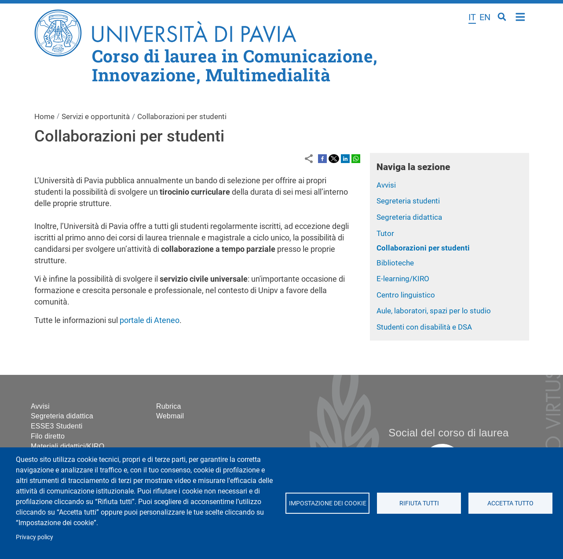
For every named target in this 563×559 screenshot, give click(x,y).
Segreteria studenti (408, 200)
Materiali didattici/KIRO (68, 446)
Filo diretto (48, 436)
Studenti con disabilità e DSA (424, 327)
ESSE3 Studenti (57, 426)
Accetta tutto (510, 503)
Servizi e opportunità (96, 116)
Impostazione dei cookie (327, 503)
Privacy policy (34, 537)
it (472, 17)
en (484, 17)
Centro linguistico (406, 294)
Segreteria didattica (409, 217)
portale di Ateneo (149, 320)
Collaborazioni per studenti (423, 247)
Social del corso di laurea (448, 433)
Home (520, 16)
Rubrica (168, 406)
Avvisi (386, 185)
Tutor (385, 233)
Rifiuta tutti (419, 503)
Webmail (170, 416)
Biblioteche (395, 262)
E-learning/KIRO (403, 278)
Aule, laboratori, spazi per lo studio (434, 310)
